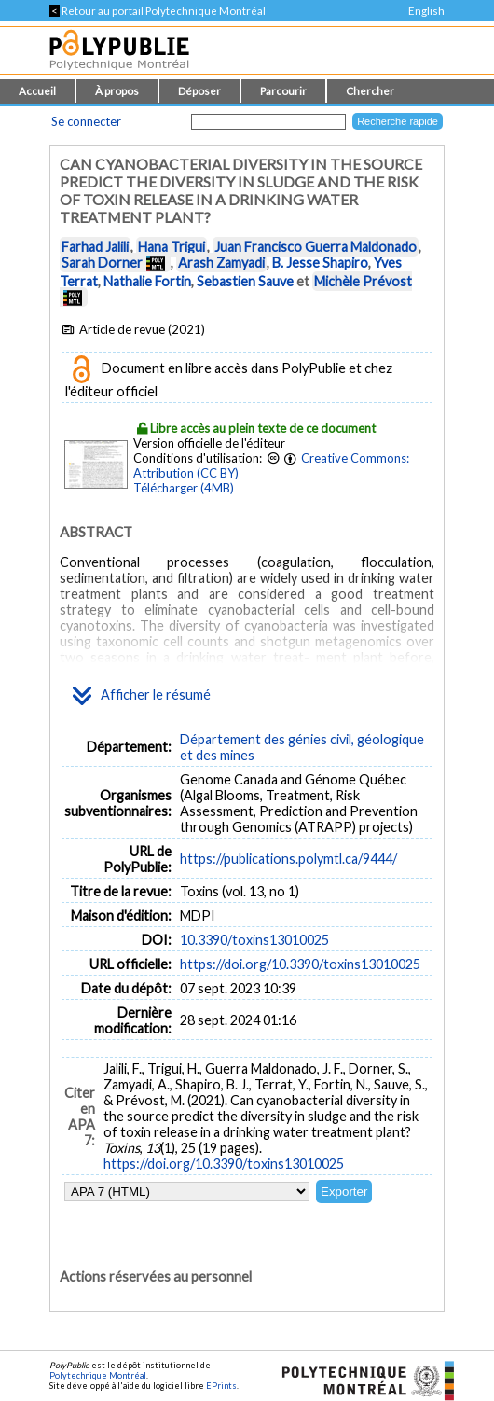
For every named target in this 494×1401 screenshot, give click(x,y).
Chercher (370, 91)
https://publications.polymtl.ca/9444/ (288, 859)
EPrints (221, 1385)
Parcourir (283, 91)
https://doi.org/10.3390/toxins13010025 (300, 964)
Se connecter (86, 121)
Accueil (37, 91)
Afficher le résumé (142, 696)
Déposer (199, 91)
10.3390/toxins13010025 (254, 940)
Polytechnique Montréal (97, 1375)
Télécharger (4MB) (183, 487)
